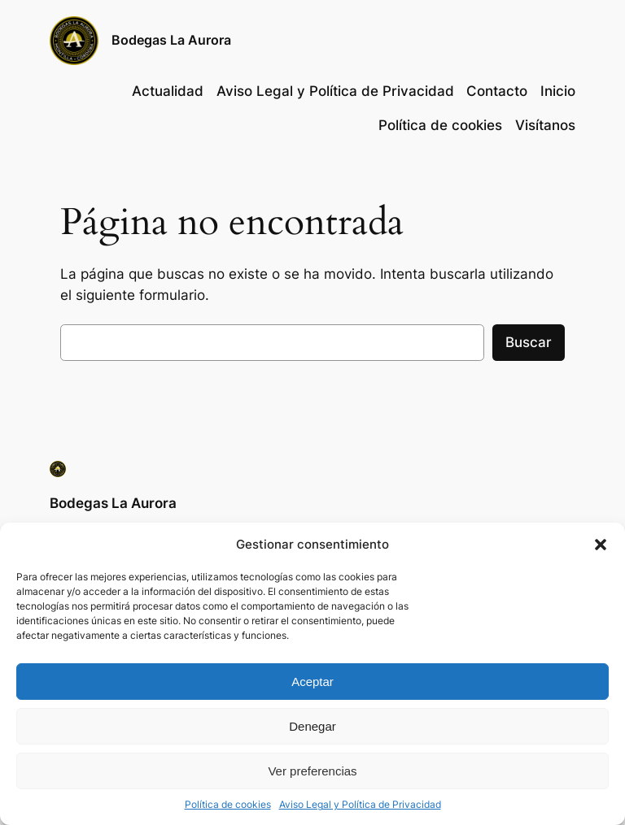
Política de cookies (228, 804)
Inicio (557, 91)
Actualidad (167, 91)
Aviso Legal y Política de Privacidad (360, 804)
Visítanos (545, 125)
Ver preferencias (312, 771)
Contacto (496, 91)
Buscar (528, 342)
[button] (600, 544)
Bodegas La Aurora (171, 40)
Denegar (312, 726)
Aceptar (312, 681)
